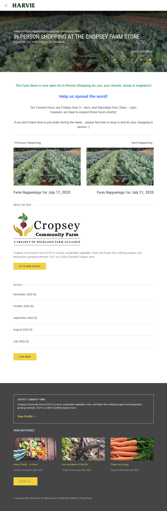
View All (25, 481)
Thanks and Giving (119, 464)
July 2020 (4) (21, 341)
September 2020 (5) (25, 317)
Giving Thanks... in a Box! (25, 464)
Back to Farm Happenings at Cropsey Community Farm (47, 31)
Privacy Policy (86, 498)
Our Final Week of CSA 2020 (75, 464)
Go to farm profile (29, 266)
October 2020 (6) (23, 306)
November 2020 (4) (24, 294)
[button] (24, 356)
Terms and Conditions (68, 498)
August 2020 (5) (22, 329)
